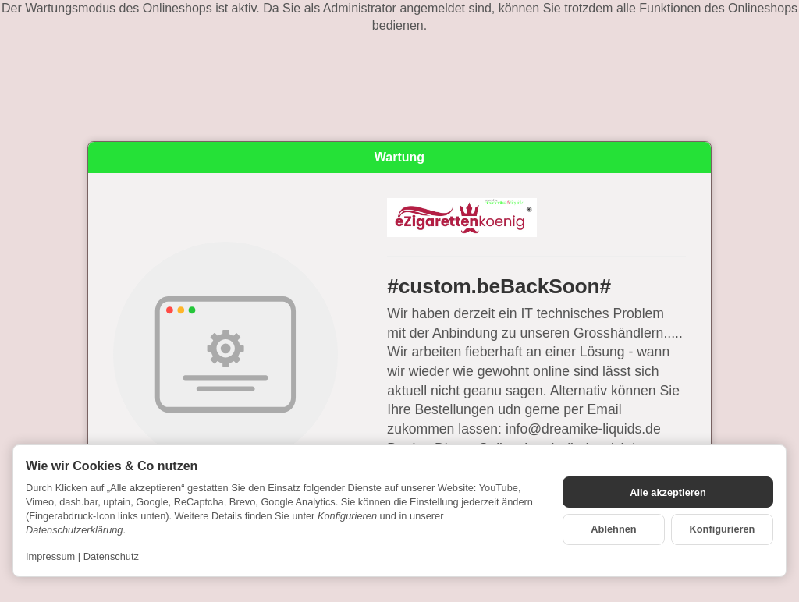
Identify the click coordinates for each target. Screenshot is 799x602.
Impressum (50, 556)
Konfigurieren (722, 529)
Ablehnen (613, 529)
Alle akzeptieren (667, 492)
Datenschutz (111, 556)
